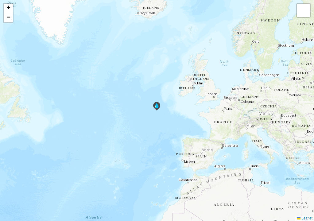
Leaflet (304, 218)
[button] (156, 106)
